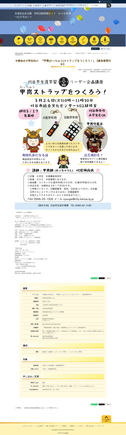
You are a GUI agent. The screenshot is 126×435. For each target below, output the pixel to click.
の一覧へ (40, 42)
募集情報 (29, 42)
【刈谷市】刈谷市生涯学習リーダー (99, 71)
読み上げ (96, 48)
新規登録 (30, 5)
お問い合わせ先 (90, 426)
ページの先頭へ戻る (106, 420)
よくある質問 (39, 426)
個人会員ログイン (50, 5)
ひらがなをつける (105, 1)
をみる (61, 42)
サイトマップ (100, 426)
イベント (54, 53)
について (105, 42)
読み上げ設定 (106, 48)
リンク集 (80, 426)
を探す (18, 42)
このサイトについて (20, 5)
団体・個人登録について (52, 426)
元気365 (66, 433)
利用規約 (64, 426)
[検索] (109, 5)
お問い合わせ (39, 5)
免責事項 (72, 426)
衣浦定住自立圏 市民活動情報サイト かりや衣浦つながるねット (32, 53)
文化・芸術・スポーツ (66, 53)
